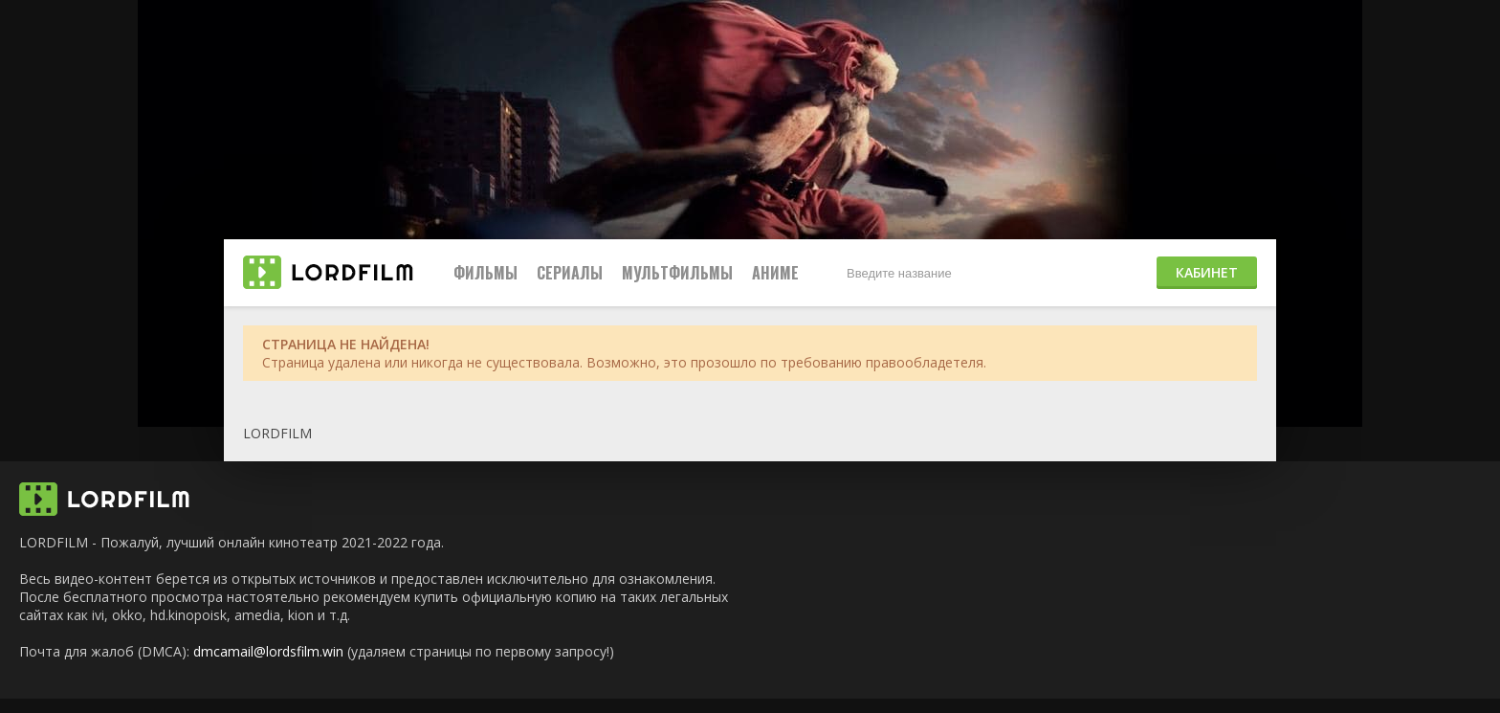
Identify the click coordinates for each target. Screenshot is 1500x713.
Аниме (775, 272)
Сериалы (570, 272)
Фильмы (485, 272)
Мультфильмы (677, 272)
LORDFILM (277, 433)
